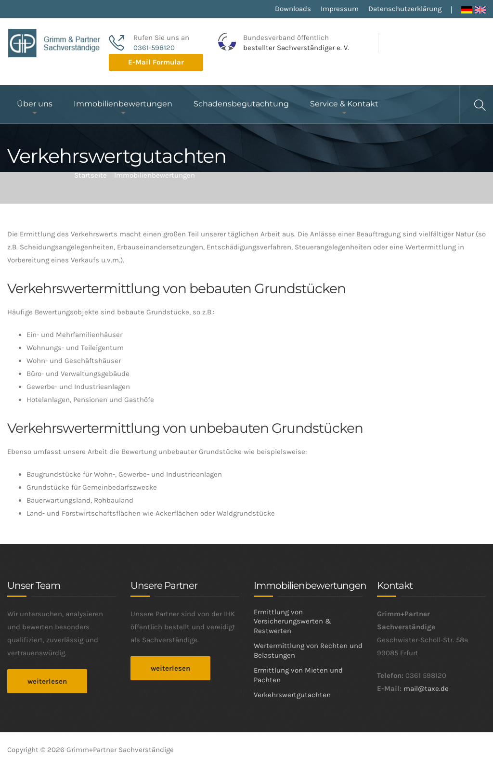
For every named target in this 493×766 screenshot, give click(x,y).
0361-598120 (154, 47)
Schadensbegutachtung (241, 103)
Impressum (340, 8)
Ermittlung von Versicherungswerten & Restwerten (293, 621)
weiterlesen (47, 681)
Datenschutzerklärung (404, 8)
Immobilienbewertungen (123, 103)
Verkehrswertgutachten (292, 694)
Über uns (34, 103)
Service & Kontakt (344, 103)
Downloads (293, 8)
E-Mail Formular (156, 62)
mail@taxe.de (426, 688)
